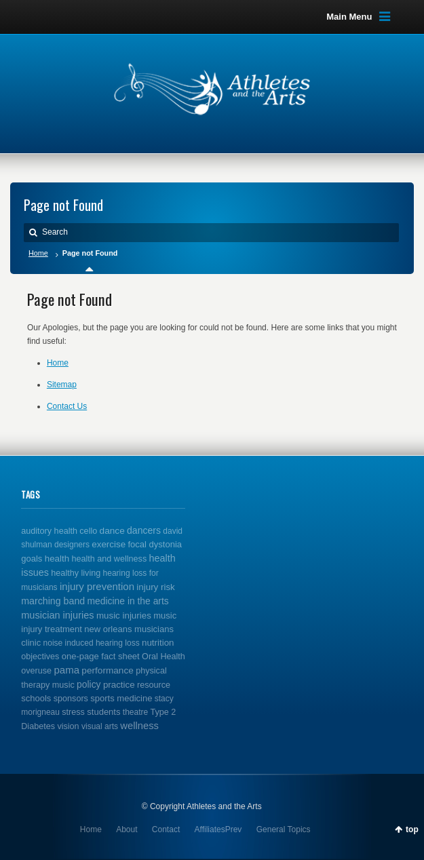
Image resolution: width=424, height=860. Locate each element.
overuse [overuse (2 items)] (36, 671)
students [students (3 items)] (103, 712)
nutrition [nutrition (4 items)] (158, 643)
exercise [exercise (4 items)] (109, 544)
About (126, 829)
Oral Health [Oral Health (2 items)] (163, 656)
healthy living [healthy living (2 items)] (75, 573)
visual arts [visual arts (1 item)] (99, 726)
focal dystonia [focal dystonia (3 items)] (155, 544)
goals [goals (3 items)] (31, 558)
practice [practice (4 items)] (119, 685)
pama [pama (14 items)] (66, 670)
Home (38, 253)
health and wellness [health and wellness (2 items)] (109, 559)
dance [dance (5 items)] (112, 531)
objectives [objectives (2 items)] (40, 656)
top (412, 829)
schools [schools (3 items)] (36, 698)
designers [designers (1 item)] (72, 544)
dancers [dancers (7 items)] (144, 530)
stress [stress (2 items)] (73, 712)
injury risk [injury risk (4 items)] (155, 587)
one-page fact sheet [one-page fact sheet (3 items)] (101, 656)
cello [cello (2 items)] (88, 531)
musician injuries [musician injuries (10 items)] (57, 615)
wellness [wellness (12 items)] (139, 725)
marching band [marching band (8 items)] (53, 600)
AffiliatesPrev (218, 829)
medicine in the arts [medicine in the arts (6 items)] (128, 600)
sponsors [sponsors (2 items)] (71, 698)
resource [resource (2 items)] (153, 685)
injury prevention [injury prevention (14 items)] (97, 586)
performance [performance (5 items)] (107, 670)
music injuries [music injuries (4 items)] (123, 615)
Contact (166, 829)
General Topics (283, 829)
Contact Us (67, 406)
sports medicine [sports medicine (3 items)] (121, 698)
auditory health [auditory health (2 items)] (49, 531)
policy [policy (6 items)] (88, 684)
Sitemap (62, 384)
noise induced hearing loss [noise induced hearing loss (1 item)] (91, 643)
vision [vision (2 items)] (68, 726)
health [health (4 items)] (57, 558)
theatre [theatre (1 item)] (135, 712)
